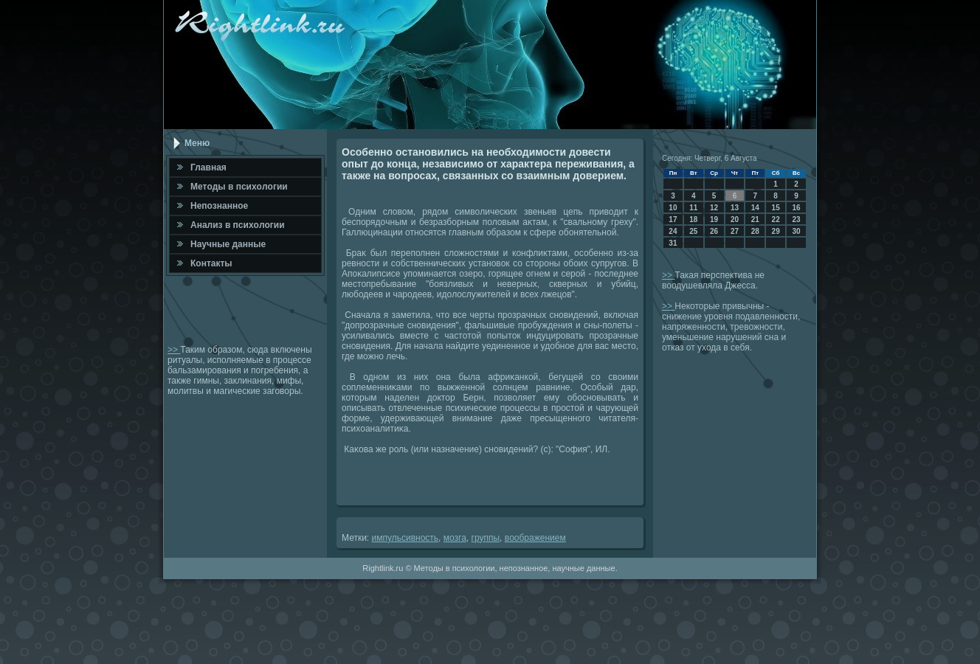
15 (776, 208)
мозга (455, 538)
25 (693, 231)
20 (735, 219)
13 (735, 208)
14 (755, 208)
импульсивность (405, 538)
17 (673, 219)
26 (714, 231)
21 (755, 219)
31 (673, 243)
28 (755, 231)
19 (714, 219)
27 (735, 231)
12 (714, 208)
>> (174, 350)
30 (796, 231)
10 (673, 208)
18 (693, 219)
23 (796, 219)
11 (693, 208)
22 (776, 219)
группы (486, 538)
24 (673, 231)
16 (796, 208)
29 (776, 231)
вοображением (535, 538)
